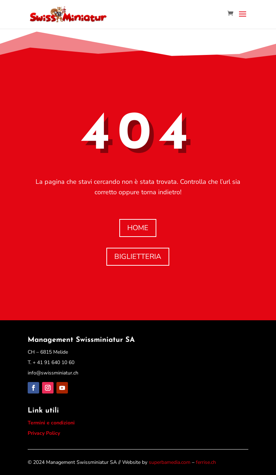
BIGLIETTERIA (137, 256)
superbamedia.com (169, 462)
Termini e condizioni (51, 422)
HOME (137, 228)
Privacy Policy (44, 433)
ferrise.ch (206, 462)
